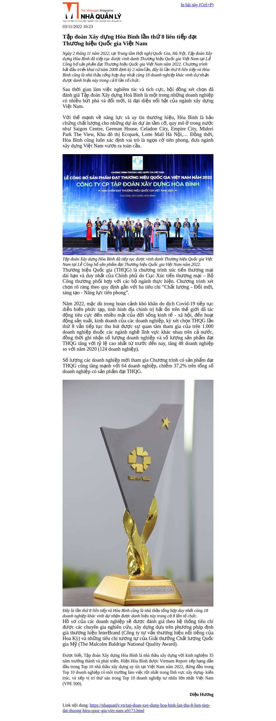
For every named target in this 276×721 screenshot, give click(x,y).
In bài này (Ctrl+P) (197, 4)
